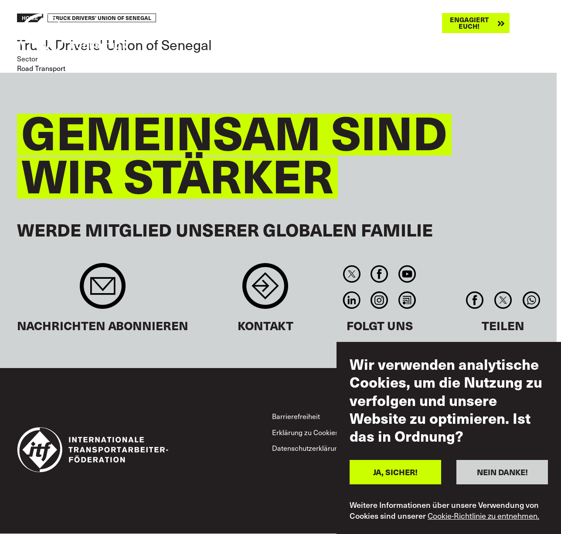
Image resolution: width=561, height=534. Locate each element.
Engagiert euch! (469, 23)
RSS (407, 300)
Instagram (379, 300)
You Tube (407, 274)
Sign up (103, 290)
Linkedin (352, 300)
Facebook (379, 274)
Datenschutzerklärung (307, 448)
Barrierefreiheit (296, 416)
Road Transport (41, 68)
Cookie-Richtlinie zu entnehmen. (483, 515)
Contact (265, 290)
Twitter (352, 274)
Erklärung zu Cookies (305, 432)
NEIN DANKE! (502, 472)
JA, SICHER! (395, 472)
